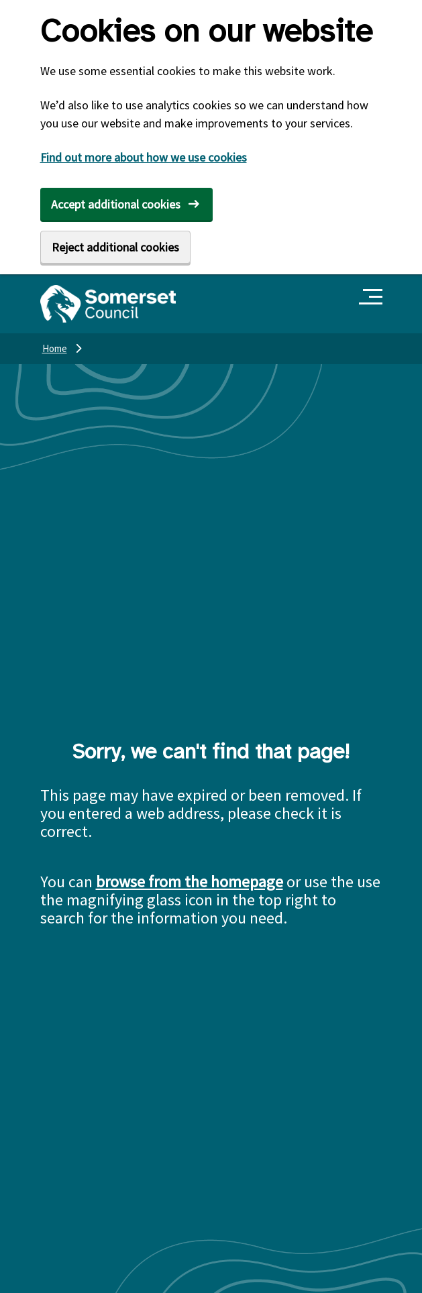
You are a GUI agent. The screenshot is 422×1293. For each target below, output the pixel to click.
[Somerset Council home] (108, 304)
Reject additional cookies (115, 247)
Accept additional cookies (115, 204)
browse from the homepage (189, 881)
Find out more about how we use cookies (143, 157)
